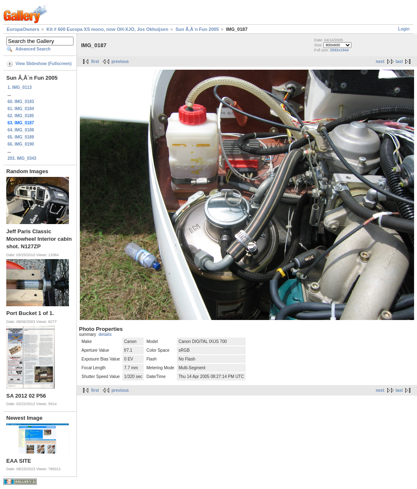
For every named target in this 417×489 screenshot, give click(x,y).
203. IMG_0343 (22, 158)
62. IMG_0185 (21, 115)
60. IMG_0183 (21, 101)
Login (403, 29)
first (95, 61)
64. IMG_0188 (21, 130)
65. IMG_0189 (21, 137)
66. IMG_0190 (21, 144)
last (399, 61)
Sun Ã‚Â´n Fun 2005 (197, 29)
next (380, 61)
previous (120, 61)
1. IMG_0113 (20, 87)
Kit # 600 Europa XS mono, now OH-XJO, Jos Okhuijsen (107, 29)
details (105, 334)
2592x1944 (339, 50)
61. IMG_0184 (21, 108)
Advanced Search (33, 49)
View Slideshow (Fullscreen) (43, 63)
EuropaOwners (23, 29)
